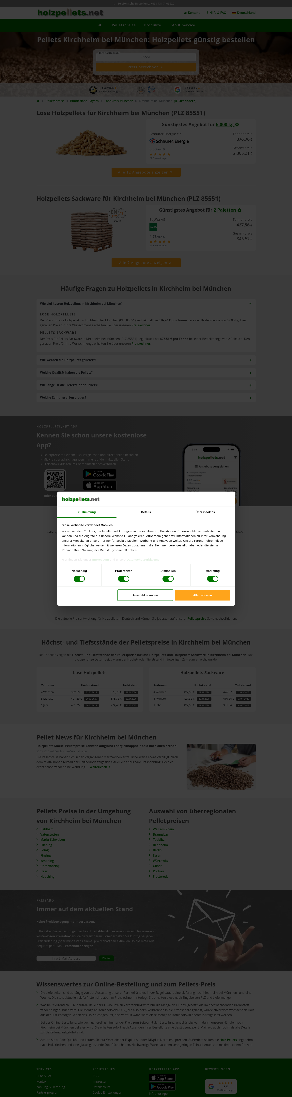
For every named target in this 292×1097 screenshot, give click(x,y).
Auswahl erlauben (145, 595)
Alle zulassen (202, 595)
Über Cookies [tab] (205, 512)
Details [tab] (146, 512)
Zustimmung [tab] (87, 512)
